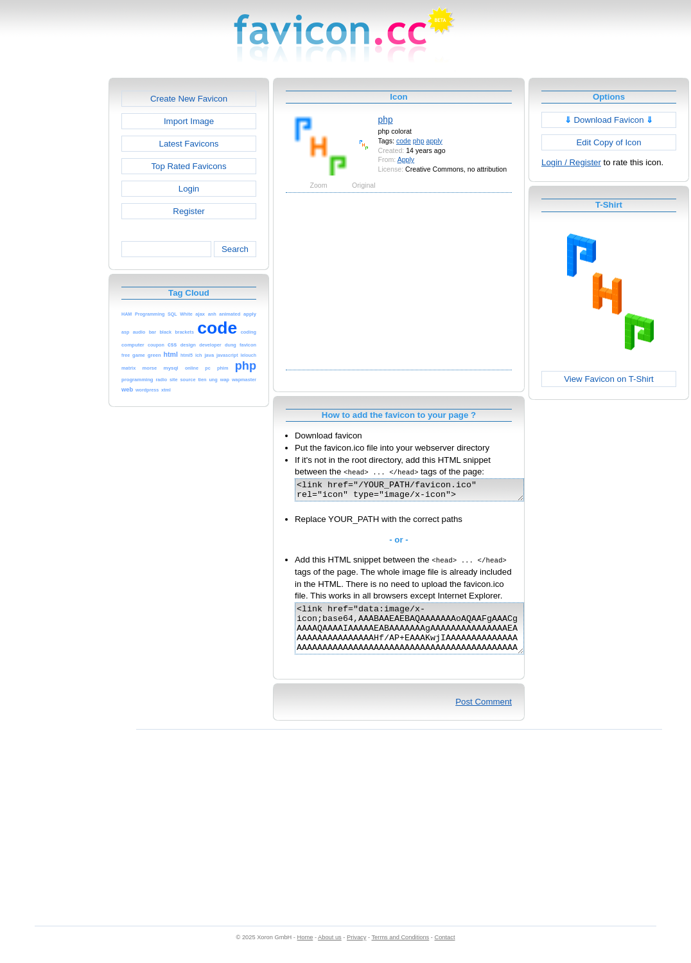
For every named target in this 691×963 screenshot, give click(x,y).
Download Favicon (609, 120)
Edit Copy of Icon (608, 142)
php (385, 119)
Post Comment (483, 715)
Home (305, 951)
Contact (445, 951)
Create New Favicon (188, 99)
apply (434, 141)
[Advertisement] (53, 271)
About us (330, 951)
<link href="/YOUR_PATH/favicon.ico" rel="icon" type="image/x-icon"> (423, 491)
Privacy (356, 951)
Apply (406, 159)
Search (235, 249)
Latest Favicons (189, 143)
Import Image (189, 121)
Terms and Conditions (400, 951)
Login (189, 189)
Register (188, 211)
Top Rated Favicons (188, 166)
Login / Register (571, 162)
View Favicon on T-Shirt (609, 379)
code (403, 141)
